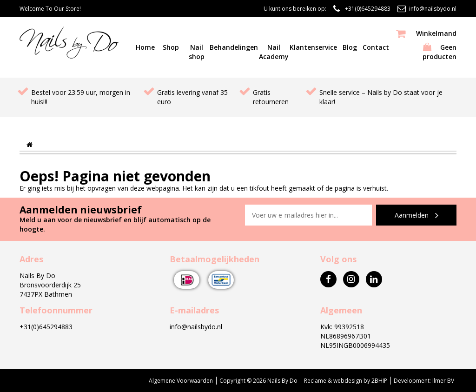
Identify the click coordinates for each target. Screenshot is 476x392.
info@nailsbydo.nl (432, 9)
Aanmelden (416, 215)
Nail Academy (274, 52)
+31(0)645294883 (367, 9)
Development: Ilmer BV (424, 381)
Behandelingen (234, 47)
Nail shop (197, 52)
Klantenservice (313, 47)
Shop (171, 47)
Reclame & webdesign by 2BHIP (345, 381)
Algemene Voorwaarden (181, 381)
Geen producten (422, 45)
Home (145, 47)
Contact (376, 47)
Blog (350, 47)
